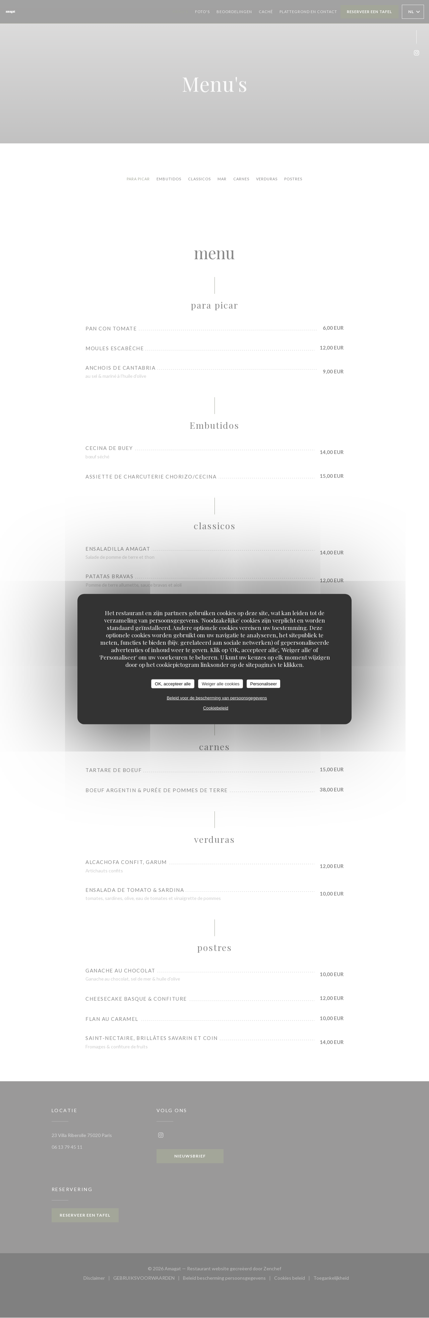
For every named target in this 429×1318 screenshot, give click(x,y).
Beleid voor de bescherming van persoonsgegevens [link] (217, 697)
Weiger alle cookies (220, 683)
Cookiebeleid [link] (215, 708)
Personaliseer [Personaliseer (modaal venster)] (263, 683)
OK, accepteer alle (173, 683)
